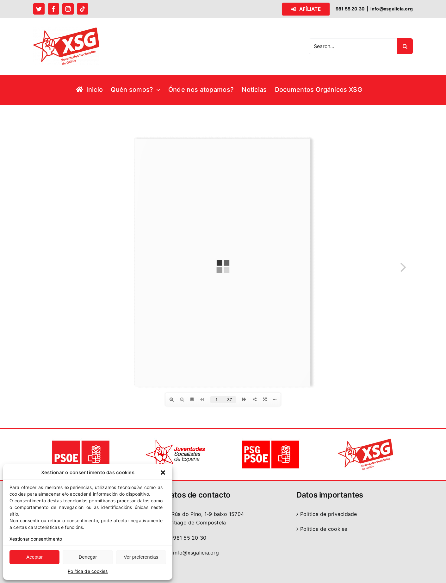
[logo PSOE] (80, 441)
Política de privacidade (328, 514)
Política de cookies (88, 571)
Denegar (88, 557)
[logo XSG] (365, 441)
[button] (163, 472)
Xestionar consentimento (35, 539)
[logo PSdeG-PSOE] (270, 441)
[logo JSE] (175, 441)
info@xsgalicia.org (391, 8)
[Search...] (353, 46)
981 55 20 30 (185, 538)
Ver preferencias (141, 557)
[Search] (405, 46)
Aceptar (34, 557)
